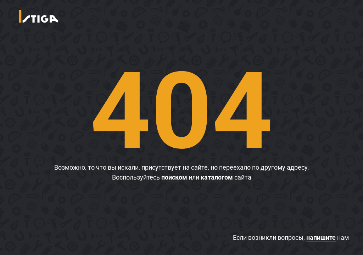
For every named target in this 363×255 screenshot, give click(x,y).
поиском (174, 177)
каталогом (217, 177)
